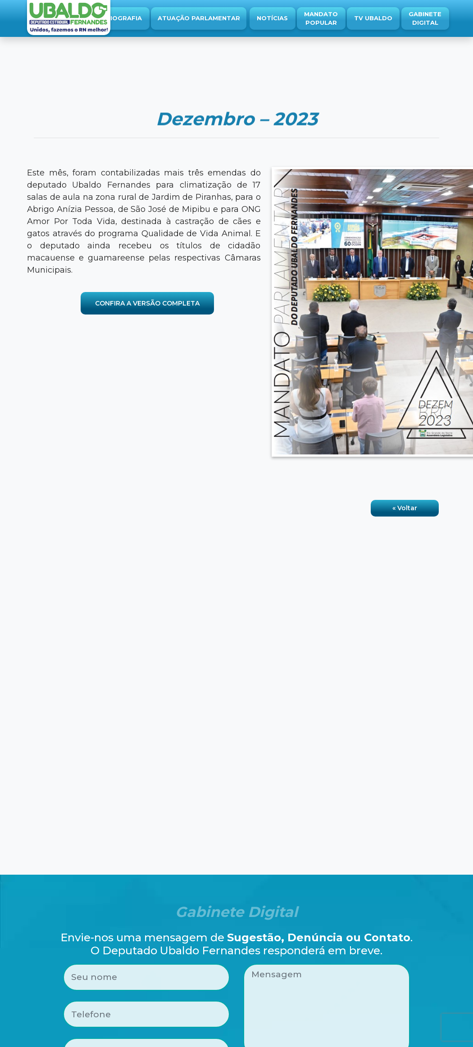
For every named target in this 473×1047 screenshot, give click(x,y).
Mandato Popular (321, 18)
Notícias (272, 18)
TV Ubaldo (373, 18)
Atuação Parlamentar (199, 18)
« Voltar (404, 508)
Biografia (124, 18)
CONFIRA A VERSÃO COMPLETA (147, 303)
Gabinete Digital (425, 18)
